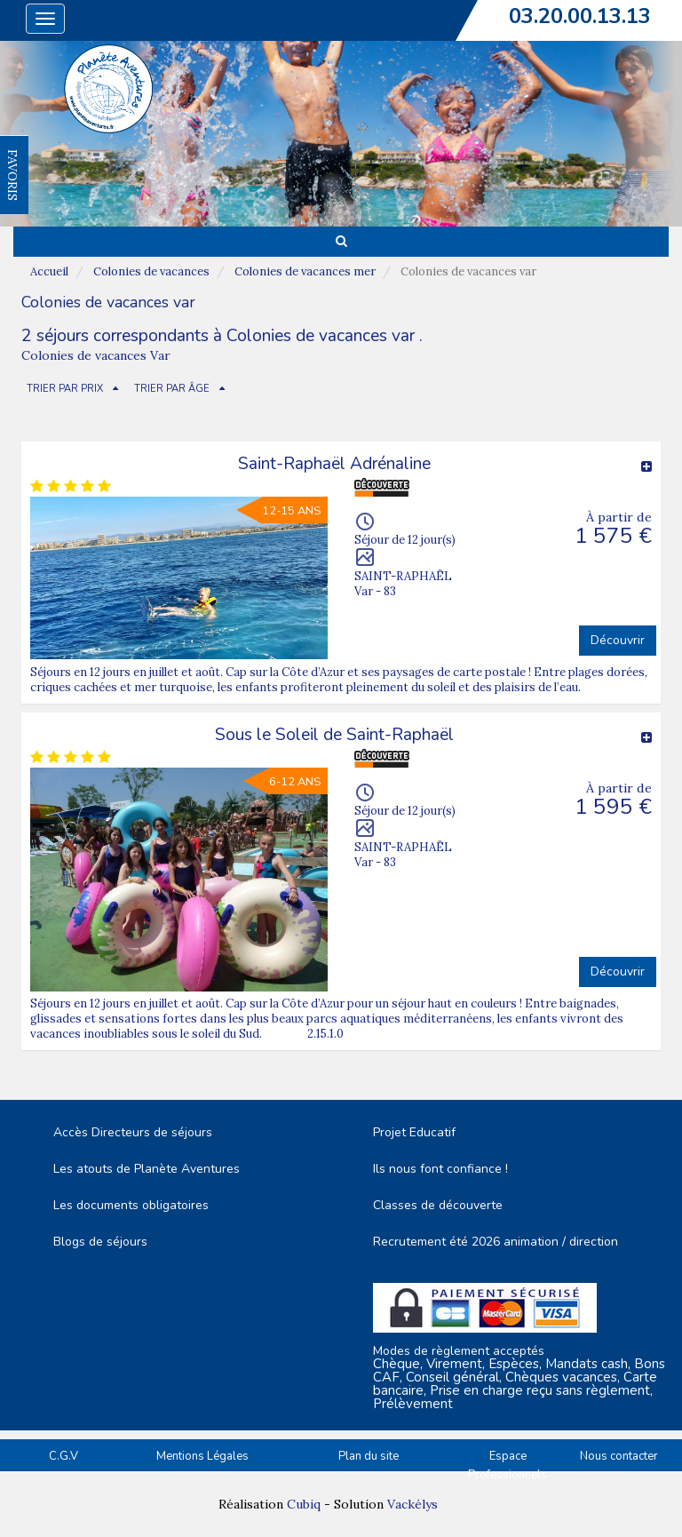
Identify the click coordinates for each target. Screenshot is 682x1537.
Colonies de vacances (151, 271)
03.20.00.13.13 (580, 16)
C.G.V (63, 1456)
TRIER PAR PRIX (65, 388)
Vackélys (412, 1504)
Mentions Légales (202, 1456)
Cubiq (304, 1504)
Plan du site (368, 1456)
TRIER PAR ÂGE (172, 388)
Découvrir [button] (618, 640)
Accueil (49, 271)
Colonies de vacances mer (305, 271)
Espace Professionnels (507, 1465)
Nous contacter (619, 1456)
